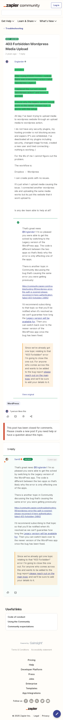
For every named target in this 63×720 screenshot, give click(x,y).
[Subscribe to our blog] (37, 701)
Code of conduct (16, 617)
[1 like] (16, 411)
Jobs (31, 679)
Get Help (8, 21)
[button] (56, 5)
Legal (36, 716)
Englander (19, 61)
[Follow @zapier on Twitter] (42, 701)
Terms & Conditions (20, 649)
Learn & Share (27, 21)
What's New (48, 21)
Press (31, 674)
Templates (31, 688)
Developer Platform (31, 669)
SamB (17, 459)
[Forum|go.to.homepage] (22, 5)
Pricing (31, 660)
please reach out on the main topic (38, 375)
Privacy (45, 716)
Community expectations (21, 626)
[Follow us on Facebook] (26, 701)
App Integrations (31, 693)
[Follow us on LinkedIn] (31, 701)
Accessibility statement (41, 649)
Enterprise (31, 683)
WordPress (13, 403)
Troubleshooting (14, 28)
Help (31, 664)
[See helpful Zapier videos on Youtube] (48, 701)
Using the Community (19, 621)
